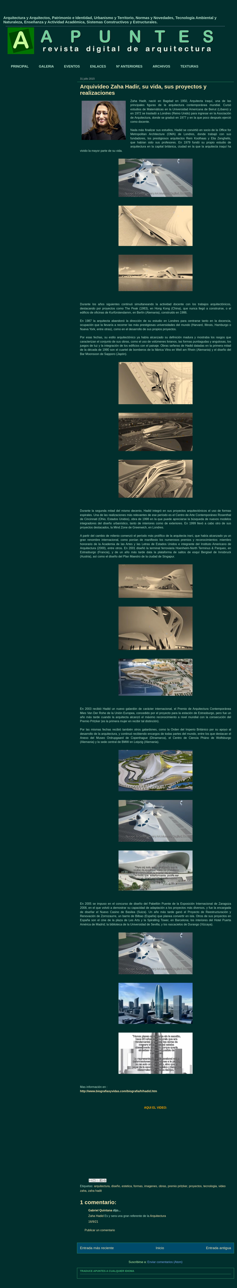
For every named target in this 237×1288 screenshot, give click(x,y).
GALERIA (46, 66)
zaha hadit (95, 1190)
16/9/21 (93, 1221)
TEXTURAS (189, 66)
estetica (127, 1186)
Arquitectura (158, 1215)
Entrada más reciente (97, 1248)
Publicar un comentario (100, 1230)
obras (162, 1186)
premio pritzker (177, 1186)
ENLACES (98, 66)
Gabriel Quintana (100, 1210)
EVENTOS (72, 66)
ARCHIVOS (161, 66)
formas (138, 1186)
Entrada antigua (218, 1248)
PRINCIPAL (20, 66)
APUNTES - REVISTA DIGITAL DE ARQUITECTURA (46, 12)
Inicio (160, 1248)
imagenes (150, 1186)
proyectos (195, 1186)
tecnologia (210, 1186)
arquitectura (102, 1186)
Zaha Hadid (96, 1215)
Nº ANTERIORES (129, 66)
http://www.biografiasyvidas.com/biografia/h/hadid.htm (118, 1091)
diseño (115, 1186)
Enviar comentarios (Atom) (164, 1262)
